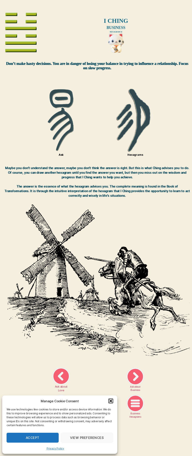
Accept (32, 438)
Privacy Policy (55, 448)
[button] (111, 401)
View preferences (87, 438)
